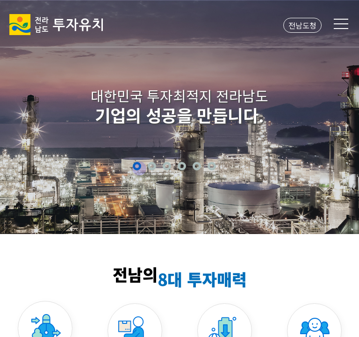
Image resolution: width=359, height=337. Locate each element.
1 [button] (137, 166)
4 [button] (182, 166)
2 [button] (152, 166)
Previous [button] (18, 115)
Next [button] (340, 115)
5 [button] (197, 166)
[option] (179, 117)
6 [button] (212, 166)
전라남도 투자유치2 (56, 24)
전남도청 (302, 25)
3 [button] (167, 166)
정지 (225, 166)
